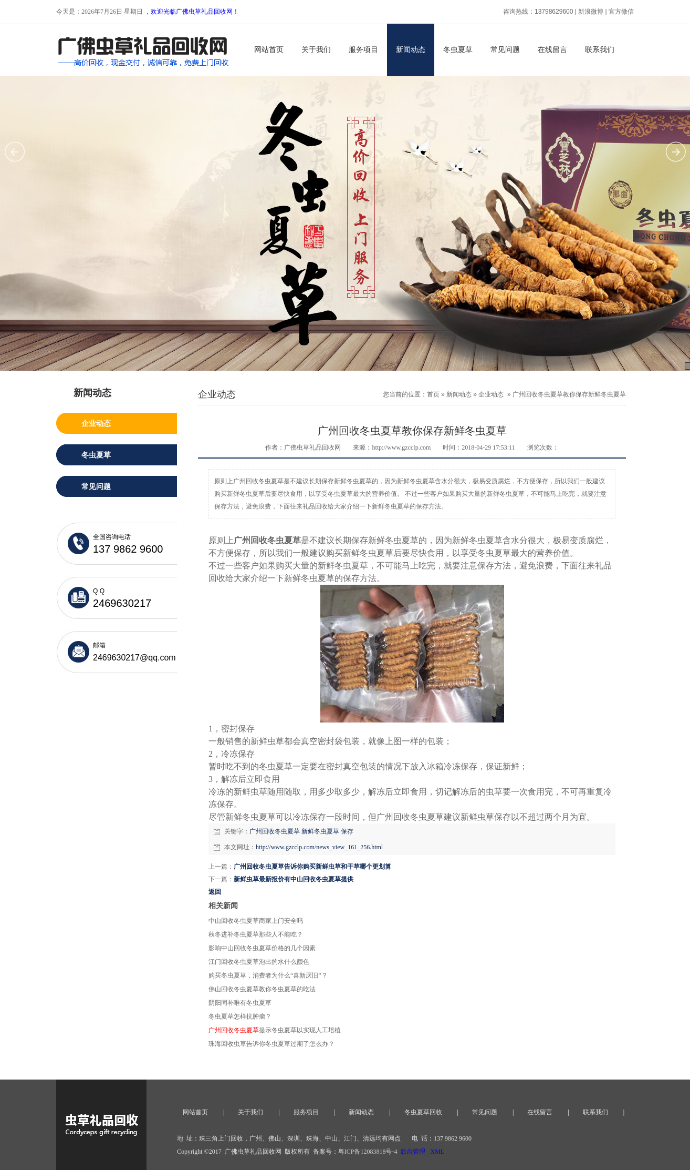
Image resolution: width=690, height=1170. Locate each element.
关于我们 (316, 50)
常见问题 (505, 50)
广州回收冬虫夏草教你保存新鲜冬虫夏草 (569, 394)
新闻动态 (410, 50)
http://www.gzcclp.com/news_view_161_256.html (319, 847)
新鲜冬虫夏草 (320, 831)
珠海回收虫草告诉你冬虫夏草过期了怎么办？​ (271, 1043)
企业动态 (491, 394)
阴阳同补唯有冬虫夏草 (239, 1002)
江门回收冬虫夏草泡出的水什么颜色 (258, 961)
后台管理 (412, 1151)
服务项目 (363, 50)
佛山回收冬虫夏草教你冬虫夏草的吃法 (262, 989)
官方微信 (621, 11)
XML (437, 1151)
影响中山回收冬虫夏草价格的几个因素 (262, 948)
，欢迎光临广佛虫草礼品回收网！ (191, 11)
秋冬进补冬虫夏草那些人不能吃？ (255, 934)
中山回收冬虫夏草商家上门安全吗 (255, 920)
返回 (214, 892)
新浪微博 (590, 11)
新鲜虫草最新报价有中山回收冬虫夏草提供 (293, 879)
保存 (347, 831)
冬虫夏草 (458, 50)
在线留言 (552, 50)
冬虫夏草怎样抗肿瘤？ (239, 1016)
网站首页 (269, 50)
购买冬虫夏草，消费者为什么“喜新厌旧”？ (268, 975)
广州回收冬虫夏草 (274, 831)
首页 (433, 394)
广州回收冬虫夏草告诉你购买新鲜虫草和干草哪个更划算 (312, 866)
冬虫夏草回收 (423, 1112)
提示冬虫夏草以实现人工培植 (274, 1030)
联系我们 (599, 50)
